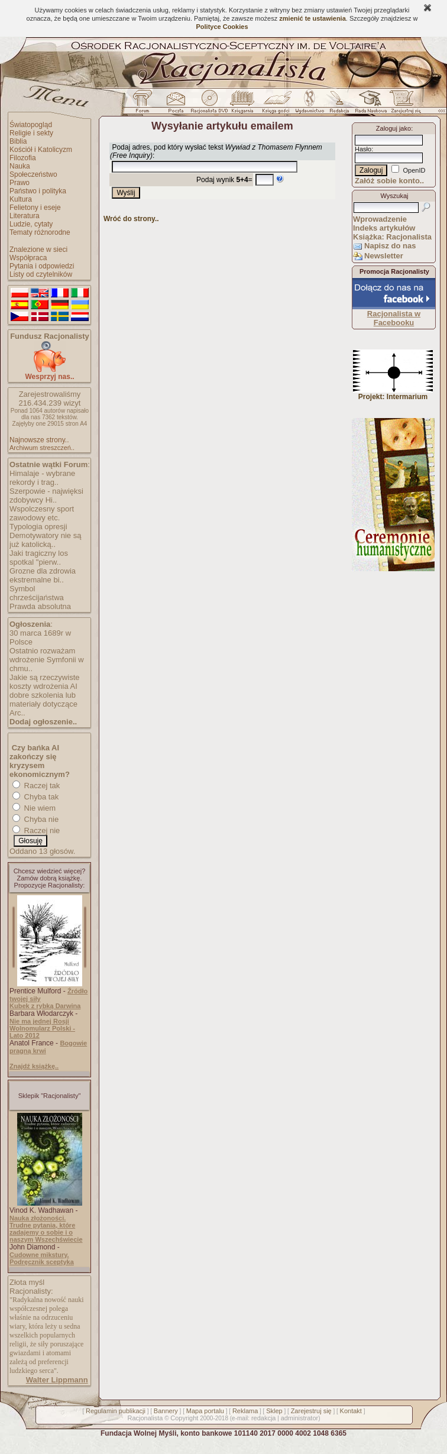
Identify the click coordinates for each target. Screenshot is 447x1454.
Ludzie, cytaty (31, 224)
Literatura (24, 216)
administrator (300, 1417)
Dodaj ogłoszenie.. (43, 721)
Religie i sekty (31, 133)
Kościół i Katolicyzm (40, 149)
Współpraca (28, 258)
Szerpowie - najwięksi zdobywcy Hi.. (46, 495)
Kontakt (351, 1410)
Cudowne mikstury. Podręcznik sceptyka (41, 1258)
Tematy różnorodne (39, 232)
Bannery (166, 1410)
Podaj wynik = (224, 180)
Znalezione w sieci (38, 249)
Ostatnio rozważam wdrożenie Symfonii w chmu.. (46, 659)
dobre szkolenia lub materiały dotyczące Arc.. (43, 704)
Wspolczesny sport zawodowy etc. (41, 513)
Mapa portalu (205, 1410)
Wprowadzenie (380, 219)
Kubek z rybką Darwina (44, 1005)
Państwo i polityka (37, 191)
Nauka (19, 166)
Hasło (363, 149)
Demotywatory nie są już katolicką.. (45, 540)
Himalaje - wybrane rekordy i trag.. (42, 478)
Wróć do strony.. (131, 219)
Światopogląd (30, 125)
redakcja (263, 1417)
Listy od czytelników (40, 274)
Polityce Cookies (222, 26)
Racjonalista (145, 1417)
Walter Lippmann (57, 1379)
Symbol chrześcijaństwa (36, 593)
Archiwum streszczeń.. (41, 447)
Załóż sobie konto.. (389, 180)
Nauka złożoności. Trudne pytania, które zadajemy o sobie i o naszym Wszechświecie (46, 1229)
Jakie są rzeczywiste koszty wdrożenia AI (44, 682)
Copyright (184, 1417)
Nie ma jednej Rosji (39, 1021)
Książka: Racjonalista (392, 236)
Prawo (19, 183)
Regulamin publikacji (115, 1410)
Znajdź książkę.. (34, 1066)
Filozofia (22, 158)
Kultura (20, 199)
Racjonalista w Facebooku (393, 318)
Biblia (18, 141)
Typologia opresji (38, 526)
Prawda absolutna (40, 606)
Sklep (274, 1410)
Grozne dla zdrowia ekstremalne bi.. (42, 575)
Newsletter (383, 255)
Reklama (245, 1410)
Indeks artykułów (384, 228)
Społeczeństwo (33, 174)
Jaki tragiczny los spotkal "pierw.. (38, 557)
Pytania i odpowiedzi (41, 266)
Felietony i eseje (35, 207)
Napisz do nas (390, 245)
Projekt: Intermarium (393, 393)
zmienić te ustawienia (312, 18)
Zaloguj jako (393, 128)
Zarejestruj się (311, 1410)
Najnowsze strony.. (39, 440)
